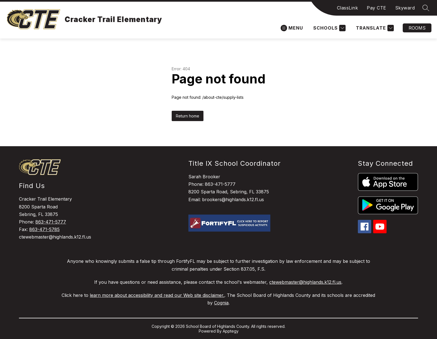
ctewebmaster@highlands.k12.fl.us (305, 282)
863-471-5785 (44, 229)
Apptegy (231, 331)
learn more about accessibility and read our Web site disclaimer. (157, 295)
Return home (187, 116)
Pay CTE (376, 8)
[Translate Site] (374, 28)
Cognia (221, 303)
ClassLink (347, 8)
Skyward (405, 8)
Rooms (417, 28)
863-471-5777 (50, 222)
